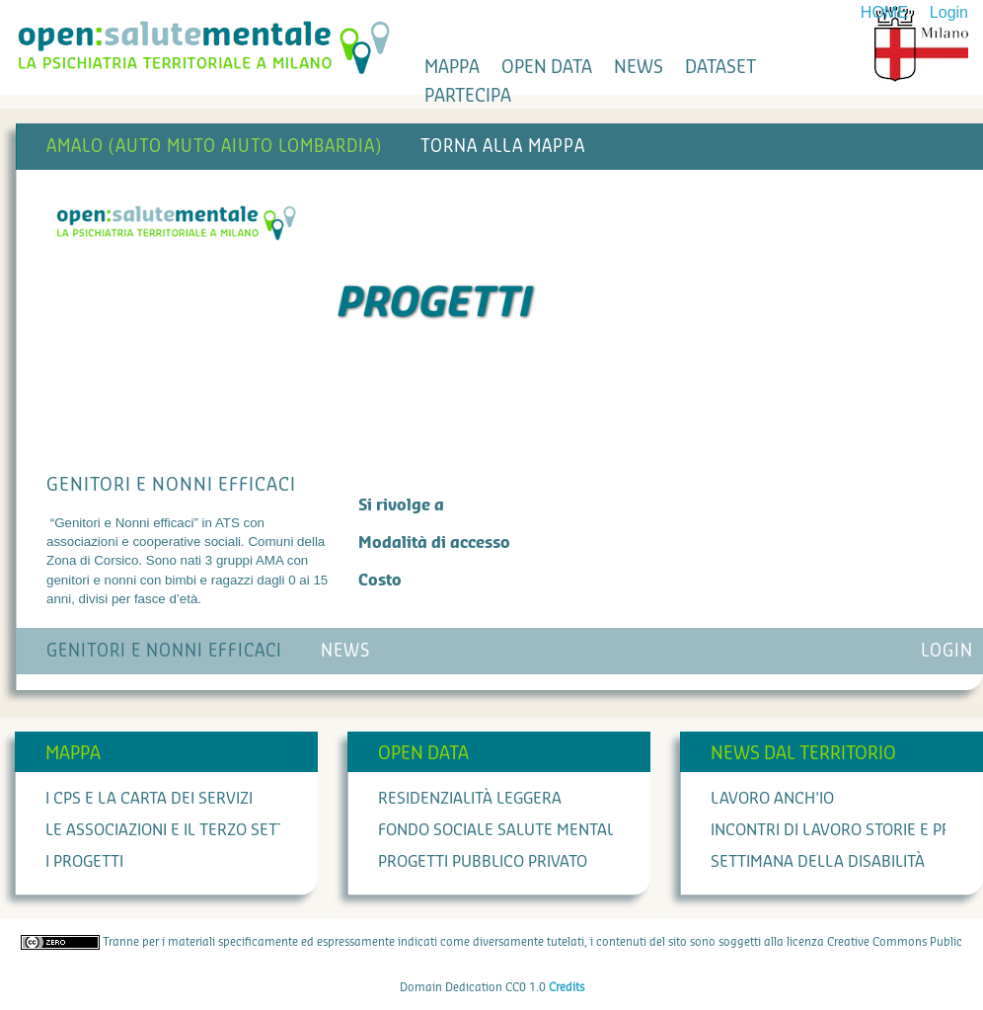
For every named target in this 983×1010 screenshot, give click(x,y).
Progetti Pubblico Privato (482, 862)
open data (546, 67)
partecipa (467, 96)
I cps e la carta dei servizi (149, 799)
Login (949, 12)
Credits (566, 987)
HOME (884, 12)
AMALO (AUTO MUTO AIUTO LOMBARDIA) (214, 146)
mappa (452, 67)
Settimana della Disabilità (818, 862)
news (638, 67)
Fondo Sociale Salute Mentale (501, 830)
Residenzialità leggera (470, 799)
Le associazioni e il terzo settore (180, 830)
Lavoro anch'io (772, 799)
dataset (720, 67)
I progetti (84, 862)
